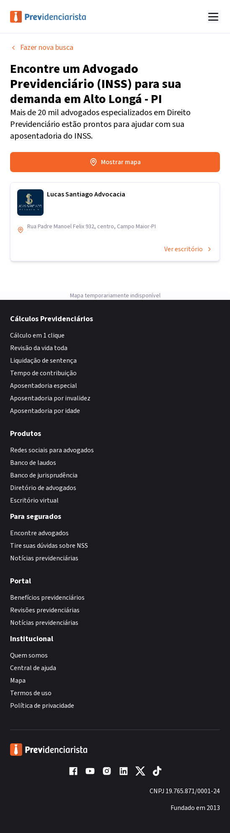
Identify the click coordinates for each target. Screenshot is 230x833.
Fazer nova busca (41, 48)
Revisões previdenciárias (45, 610)
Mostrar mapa (115, 162)
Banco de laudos (33, 463)
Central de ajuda (33, 668)
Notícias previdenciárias (44, 558)
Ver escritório (188, 249)
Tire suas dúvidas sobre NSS (49, 545)
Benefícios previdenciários (47, 597)
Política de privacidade (42, 705)
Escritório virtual (34, 500)
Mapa (18, 680)
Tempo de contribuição (43, 373)
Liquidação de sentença (43, 360)
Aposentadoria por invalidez (50, 398)
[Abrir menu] (213, 16)
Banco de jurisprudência (44, 475)
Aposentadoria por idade (45, 411)
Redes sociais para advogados (52, 450)
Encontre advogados (39, 533)
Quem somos (29, 655)
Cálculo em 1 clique (37, 335)
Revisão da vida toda (38, 348)
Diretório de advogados (43, 488)
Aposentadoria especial (43, 385)
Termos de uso (31, 693)
